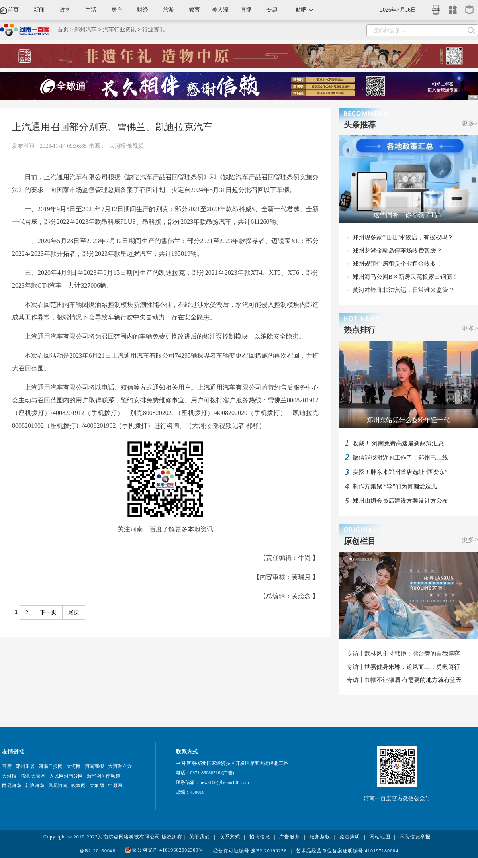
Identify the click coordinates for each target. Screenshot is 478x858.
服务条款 (320, 837)
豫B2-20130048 (98, 851)
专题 (272, 10)
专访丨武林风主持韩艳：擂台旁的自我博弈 (403, 653)
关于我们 (199, 837)
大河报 (9, 776)
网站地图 (380, 837)
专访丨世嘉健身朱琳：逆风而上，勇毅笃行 (403, 667)
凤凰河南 (57, 785)
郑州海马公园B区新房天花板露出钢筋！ (405, 277)
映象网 (78, 785)
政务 (65, 10)
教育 (194, 10)
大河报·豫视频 (126, 146)
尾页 (73, 612)
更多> (470, 123)
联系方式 (229, 837)
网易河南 (11, 785)
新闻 (39, 10)
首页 (13, 10)
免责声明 (349, 837)
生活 (90, 10)
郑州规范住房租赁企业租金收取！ (397, 264)
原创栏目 (360, 541)
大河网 (74, 766)
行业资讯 (153, 30)
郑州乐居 (25, 766)
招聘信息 (259, 837)
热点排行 (360, 329)
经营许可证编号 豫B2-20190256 (250, 851)
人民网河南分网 (66, 776)
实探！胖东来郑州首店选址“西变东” (400, 472)
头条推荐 (360, 124)
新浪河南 (34, 785)
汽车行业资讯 (119, 30)
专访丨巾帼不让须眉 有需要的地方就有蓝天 (404, 680)
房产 (116, 10)
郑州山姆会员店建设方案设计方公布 (400, 501)
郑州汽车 (85, 30)
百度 (7, 766)
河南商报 (94, 766)
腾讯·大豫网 (32, 776)
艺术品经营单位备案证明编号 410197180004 (347, 851)
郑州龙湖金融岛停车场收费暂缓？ (397, 250)
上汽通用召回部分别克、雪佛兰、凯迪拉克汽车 (112, 127)
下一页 (48, 612)
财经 (142, 10)
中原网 (115, 785)
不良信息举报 (415, 837)
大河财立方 (120, 766)
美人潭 (220, 10)
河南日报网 (51, 766)
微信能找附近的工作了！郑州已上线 (400, 457)
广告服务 (289, 837)
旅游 (168, 10)
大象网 (97, 785)
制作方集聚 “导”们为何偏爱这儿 (395, 486)
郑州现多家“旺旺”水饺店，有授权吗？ (403, 237)
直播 (246, 10)
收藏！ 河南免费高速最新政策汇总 (398, 443)
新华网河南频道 (103, 776)
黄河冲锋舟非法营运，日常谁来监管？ (403, 290)
